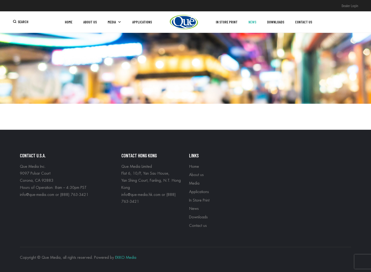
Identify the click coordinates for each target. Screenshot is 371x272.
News (194, 209)
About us (196, 175)
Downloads (198, 217)
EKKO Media (125, 257)
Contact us (198, 226)
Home (194, 166)
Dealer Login (350, 5)
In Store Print (199, 200)
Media (194, 183)
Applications (199, 192)
